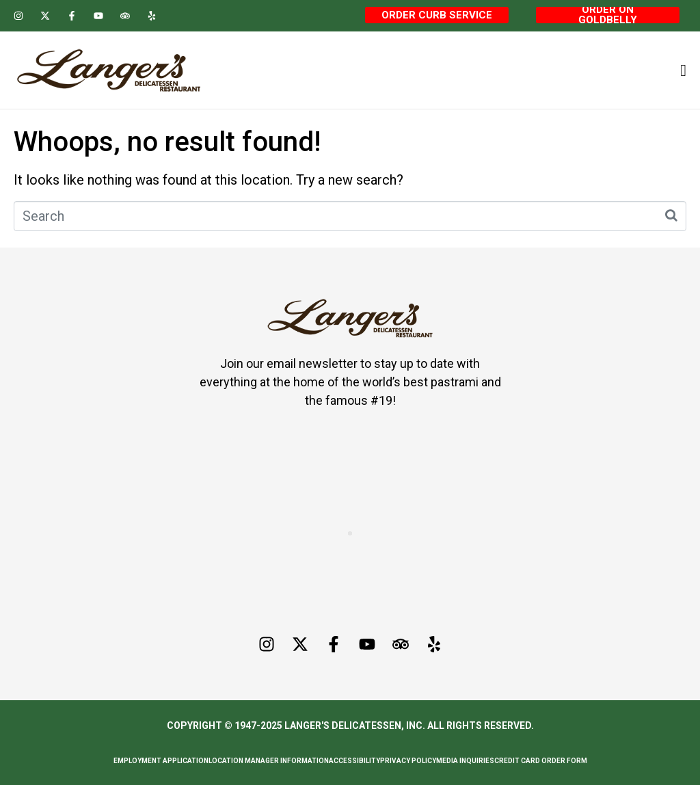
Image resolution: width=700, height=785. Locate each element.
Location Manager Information (268, 760)
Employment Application (160, 760)
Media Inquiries (465, 760)
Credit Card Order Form (540, 760)
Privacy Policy (408, 760)
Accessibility (354, 760)
